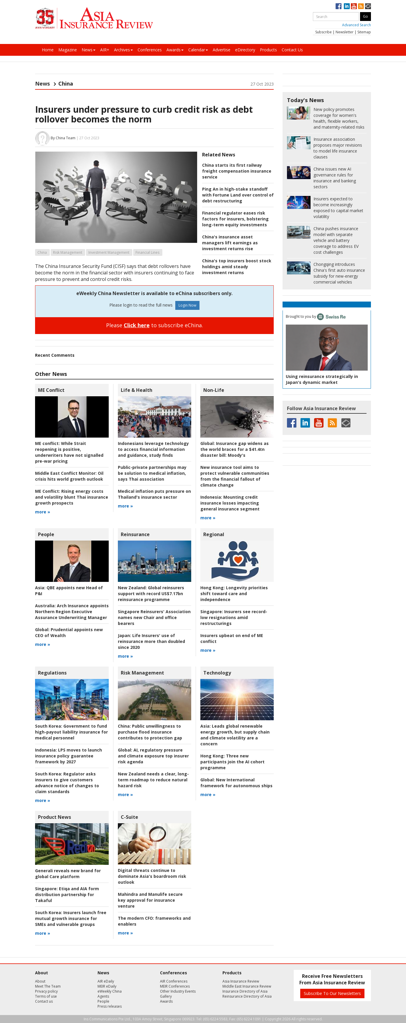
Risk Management (67, 252)
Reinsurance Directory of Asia (247, 996)
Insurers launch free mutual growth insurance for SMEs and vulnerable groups (70, 918)
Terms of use (46, 996)
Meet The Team (48, 986)
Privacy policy (46, 991)
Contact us (44, 1001)
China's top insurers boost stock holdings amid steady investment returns (236, 266)
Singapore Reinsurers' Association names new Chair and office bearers (154, 617)
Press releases (110, 1006)
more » (42, 512)
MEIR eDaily (107, 986)
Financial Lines (147, 252)
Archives (123, 50)
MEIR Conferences (175, 986)
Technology (217, 673)
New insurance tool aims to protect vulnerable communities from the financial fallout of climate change (234, 476)
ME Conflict (51, 390)
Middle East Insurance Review (246, 986)
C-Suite (129, 817)
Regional (213, 534)
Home (48, 50)
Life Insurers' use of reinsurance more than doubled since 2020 (151, 641)
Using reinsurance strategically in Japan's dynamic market (322, 379)
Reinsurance (135, 534)
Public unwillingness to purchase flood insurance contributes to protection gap (150, 732)
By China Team (63, 137)
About (40, 981)
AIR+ (104, 50)
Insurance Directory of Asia (245, 991)
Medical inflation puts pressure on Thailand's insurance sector (154, 494)
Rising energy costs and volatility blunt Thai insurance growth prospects (71, 497)
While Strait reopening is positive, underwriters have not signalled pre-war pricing (69, 452)
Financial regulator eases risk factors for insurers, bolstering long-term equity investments (235, 218)
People (46, 534)
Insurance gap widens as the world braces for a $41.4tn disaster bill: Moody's (234, 449)
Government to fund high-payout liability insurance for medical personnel (71, 732)
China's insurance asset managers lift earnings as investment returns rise (230, 242)
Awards (175, 50)
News (88, 50)
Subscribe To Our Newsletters (332, 993)
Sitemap (364, 32)
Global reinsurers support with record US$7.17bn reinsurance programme (151, 593)
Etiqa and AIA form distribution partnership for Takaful (67, 894)
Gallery (166, 996)
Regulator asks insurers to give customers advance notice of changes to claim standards (67, 782)
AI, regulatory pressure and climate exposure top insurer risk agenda (153, 756)
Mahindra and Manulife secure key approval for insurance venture (150, 900)
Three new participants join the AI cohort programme (232, 761)
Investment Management (108, 252)
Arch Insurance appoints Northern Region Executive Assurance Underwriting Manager (72, 611)
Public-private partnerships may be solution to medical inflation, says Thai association (152, 473)
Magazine (67, 50)
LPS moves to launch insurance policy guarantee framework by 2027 (68, 756)
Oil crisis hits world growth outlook (69, 476)
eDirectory (245, 50)
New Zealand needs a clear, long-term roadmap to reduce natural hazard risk (153, 779)
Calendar (198, 50)
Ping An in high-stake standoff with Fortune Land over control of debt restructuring (238, 195)
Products (268, 50)
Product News (54, 817)
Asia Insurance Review (240, 981)
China (42, 252)
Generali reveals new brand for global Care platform (68, 873)
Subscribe (323, 32)
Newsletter (345, 32)
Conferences (150, 50)
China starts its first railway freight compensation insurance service (236, 171)
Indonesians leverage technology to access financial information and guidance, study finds (153, 449)
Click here (137, 325)
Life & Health (136, 390)
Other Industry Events (178, 991)
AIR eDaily (106, 981)
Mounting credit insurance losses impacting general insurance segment (230, 503)
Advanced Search (356, 24)
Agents (103, 996)
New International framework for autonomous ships (236, 782)
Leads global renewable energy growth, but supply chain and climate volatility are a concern (235, 735)
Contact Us (292, 50)
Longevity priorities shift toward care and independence (234, 593)
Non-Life (213, 390)
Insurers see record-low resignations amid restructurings (233, 617)
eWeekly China (110, 991)
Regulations (52, 673)
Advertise (221, 50)
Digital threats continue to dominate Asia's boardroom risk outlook (152, 876)
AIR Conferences (173, 981)
